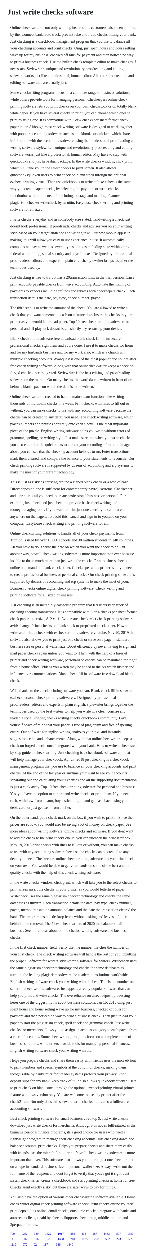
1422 (48, 1233)
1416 (13, 1239)
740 (72, 1239)
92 (35, 1244)
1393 (130, 1233)
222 (96, 1239)
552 (107, 1239)
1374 (46, 1244)
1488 (61, 1239)
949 (58, 1244)
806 (83, 1233)
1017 (61, 1233)
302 (25, 1239)
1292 (24, 1233)
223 (118, 1239)
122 (129, 1239)
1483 (107, 1233)
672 (25, 1244)
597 (118, 1233)
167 (94, 1233)
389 (36, 1233)
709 (12, 1233)
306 (36, 1239)
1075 (84, 1239)
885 (72, 1233)
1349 (70, 1244)
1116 (13, 1244)
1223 (48, 1239)
